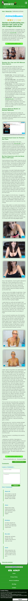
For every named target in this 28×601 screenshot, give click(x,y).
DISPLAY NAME (7, 469)
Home (3, 11)
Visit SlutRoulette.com (14, 43)
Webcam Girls (9, 11)
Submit (16, 485)
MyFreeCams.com (9, 98)
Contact (14, 587)
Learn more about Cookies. (6, 597)
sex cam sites (13, 32)
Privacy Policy (14, 577)
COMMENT (6, 474)
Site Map (14, 584)
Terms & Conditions (14, 580)
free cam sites (17, 143)
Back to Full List (19, 461)
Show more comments (7, 562)
